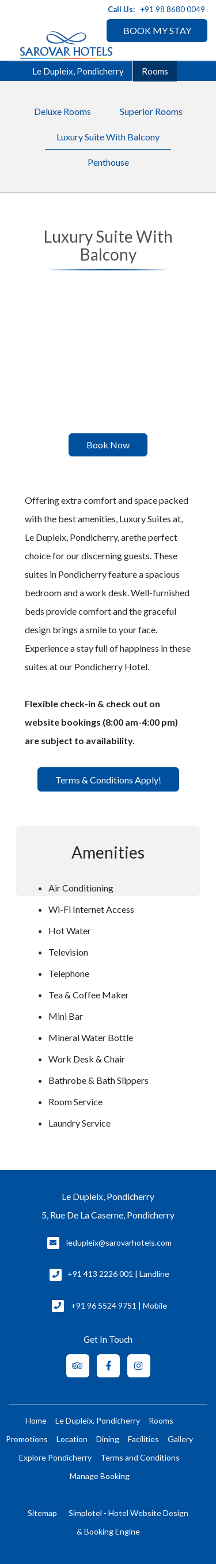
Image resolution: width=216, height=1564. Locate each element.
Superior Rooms (151, 111)
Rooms (155, 71)
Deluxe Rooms (62, 111)
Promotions (27, 1439)
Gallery (180, 1439)
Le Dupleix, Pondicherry (97, 1420)
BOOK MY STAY (157, 30)
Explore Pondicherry (55, 1457)
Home (36, 1420)
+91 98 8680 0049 (173, 9)
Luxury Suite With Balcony (108, 136)
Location (72, 1439)
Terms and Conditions (140, 1457)
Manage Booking (100, 1476)
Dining (107, 1439)
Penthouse (108, 162)
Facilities (143, 1439)
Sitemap (42, 1513)
